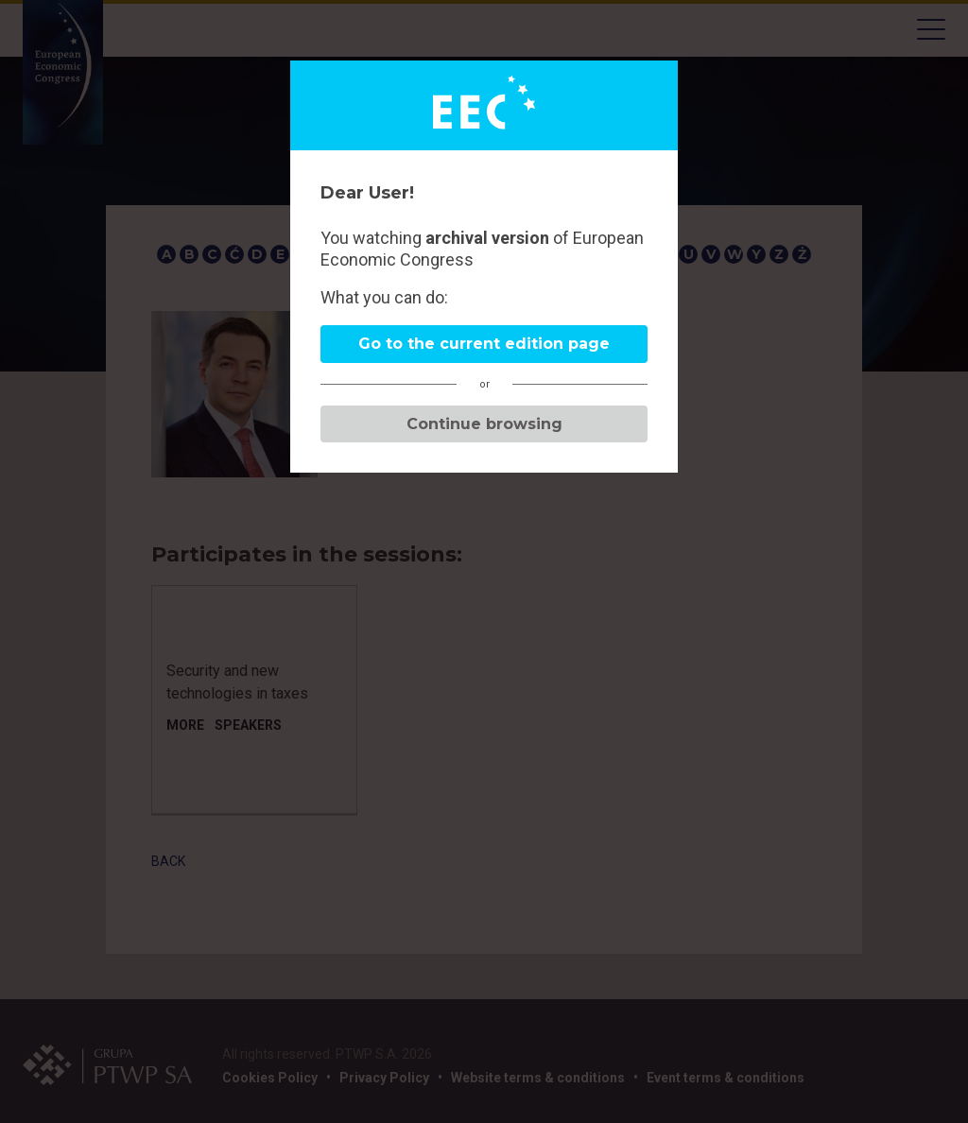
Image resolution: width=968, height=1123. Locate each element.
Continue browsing (484, 424)
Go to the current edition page (484, 344)
